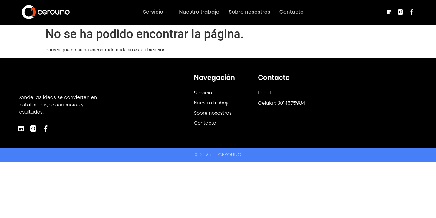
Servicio (156, 11)
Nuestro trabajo (199, 11)
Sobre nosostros (249, 11)
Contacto (291, 11)
